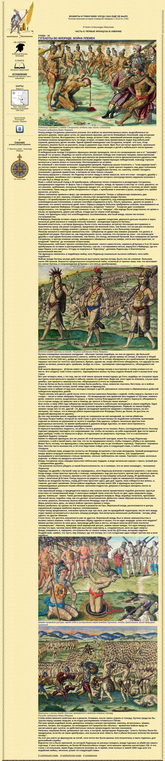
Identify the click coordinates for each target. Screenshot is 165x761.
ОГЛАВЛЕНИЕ (19, 74)
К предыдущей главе (70, 755)
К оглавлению (90, 755)
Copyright (20, 142)
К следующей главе (48, 755)
